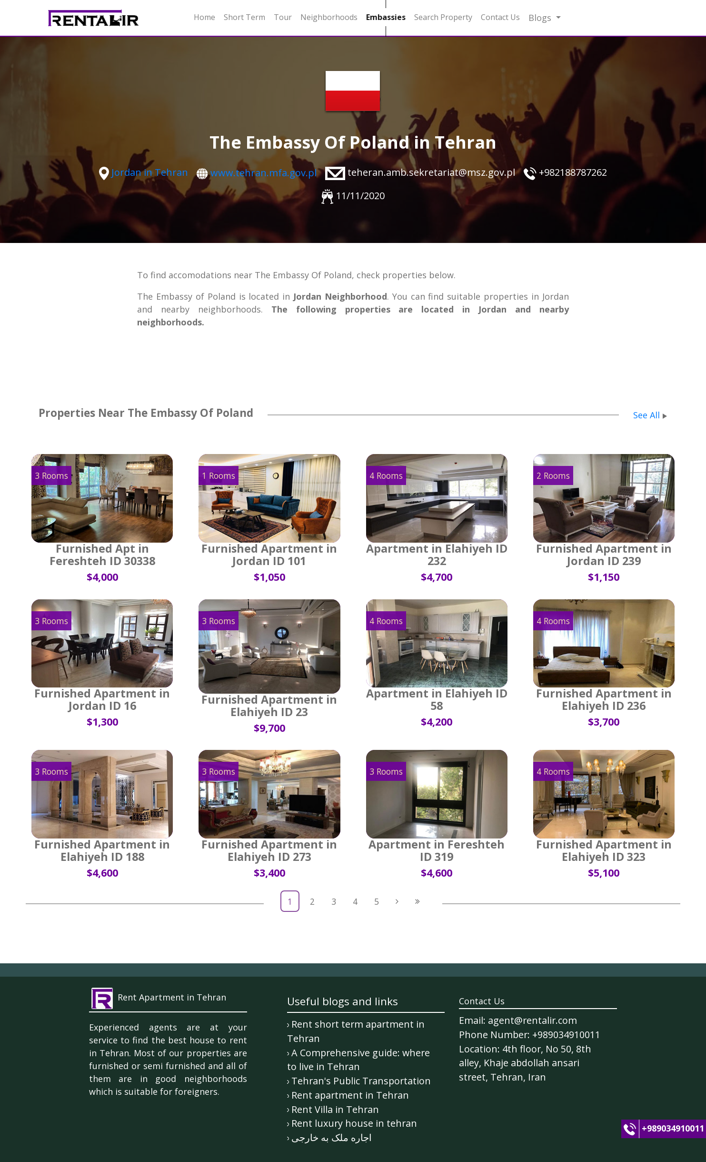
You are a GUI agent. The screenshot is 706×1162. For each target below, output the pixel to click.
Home (204, 17)
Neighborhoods (329, 17)
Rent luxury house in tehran (354, 1123)
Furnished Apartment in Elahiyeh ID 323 (604, 850)
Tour (283, 17)
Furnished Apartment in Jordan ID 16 (102, 699)
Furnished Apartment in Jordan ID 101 (269, 554)
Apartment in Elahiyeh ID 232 (436, 554)
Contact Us (500, 17)
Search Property (443, 17)
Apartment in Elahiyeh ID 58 (436, 699)
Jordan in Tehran (149, 172)
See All (646, 415)
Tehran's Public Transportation (361, 1080)
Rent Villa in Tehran (335, 1109)
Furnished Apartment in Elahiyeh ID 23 (269, 705)
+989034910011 (673, 1128)
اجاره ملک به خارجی (331, 1137)
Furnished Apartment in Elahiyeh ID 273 (269, 850)
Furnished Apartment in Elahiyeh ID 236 (604, 699)
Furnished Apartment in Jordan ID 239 (604, 554)
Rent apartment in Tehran (350, 1095)
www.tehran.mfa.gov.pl (263, 172)
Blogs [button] (541, 17)
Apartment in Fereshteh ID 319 (436, 850)
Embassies (386, 17)
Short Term (244, 17)
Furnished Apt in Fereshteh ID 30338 (102, 554)
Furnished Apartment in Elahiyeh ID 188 (102, 850)
